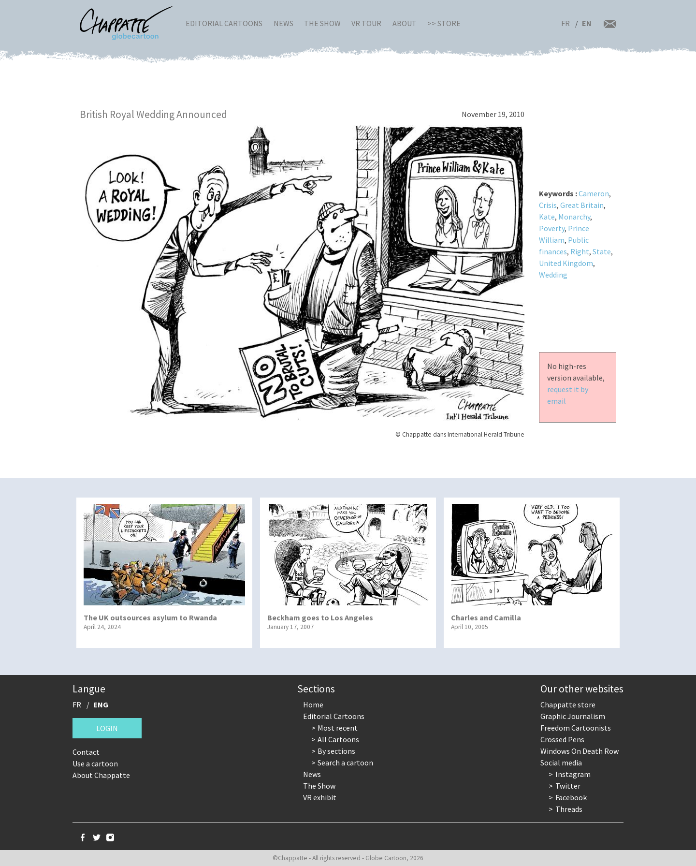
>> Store (444, 23)
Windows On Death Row (579, 751)
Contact (86, 752)
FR (565, 23)
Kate (547, 216)
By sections (336, 751)
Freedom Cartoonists (575, 728)
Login (107, 728)
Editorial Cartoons (224, 23)
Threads (568, 809)
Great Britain (582, 205)
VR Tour (366, 23)
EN (587, 23)
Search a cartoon (345, 762)
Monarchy (574, 216)
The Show (322, 23)
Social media (561, 762)
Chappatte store (567, 704)
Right (579, 251)
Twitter (567, 786)
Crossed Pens (562, 739)
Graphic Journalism (572, 716)
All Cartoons (338, 739)
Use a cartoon (95, 763)
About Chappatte (101, 775)
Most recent (338, 728)
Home (313, 704)
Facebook (571, 797)
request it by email (567, 395)
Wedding (553, 274)
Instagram (573, 774)
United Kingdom (566, 263)
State (602, 251)
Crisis (548, 205)
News (283, 23)
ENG (100, 704)
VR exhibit (319, 797)
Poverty (552, 228)
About (404, 23)
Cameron (594, 193)
